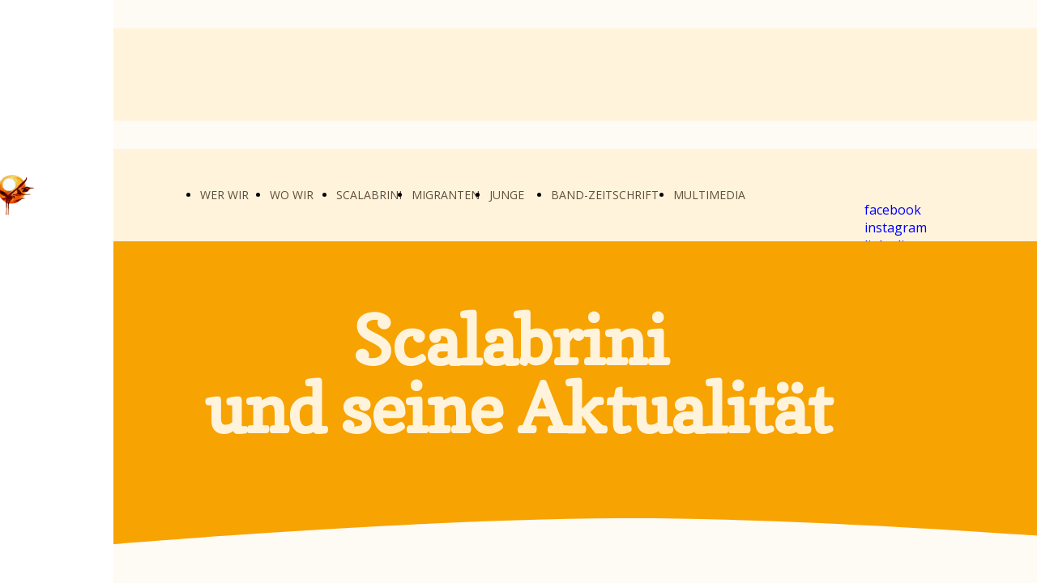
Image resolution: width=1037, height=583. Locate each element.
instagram (895, 227)
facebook (892, 210)
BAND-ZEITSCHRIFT (605, 194)
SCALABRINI (369, 194)
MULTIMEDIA (709, 194)
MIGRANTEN (446, 194)
